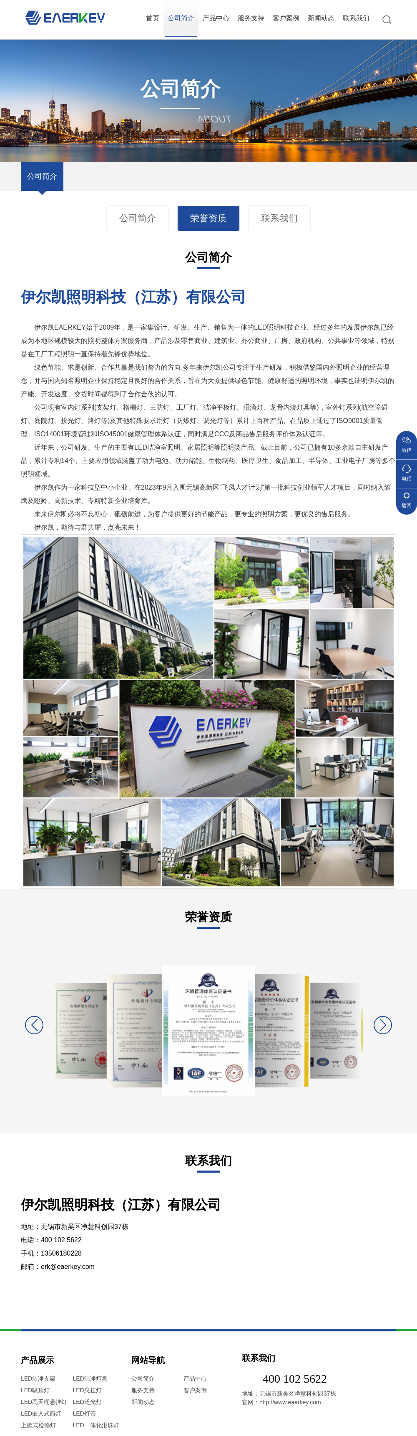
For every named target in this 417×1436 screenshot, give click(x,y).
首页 (152, 18)
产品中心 (216, 18)
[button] (383, 1025)
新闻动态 (321, 18)
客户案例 (286, 18)
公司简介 (181, 18)
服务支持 (251, 18)
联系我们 (356, 18)
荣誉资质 (208, 218)
